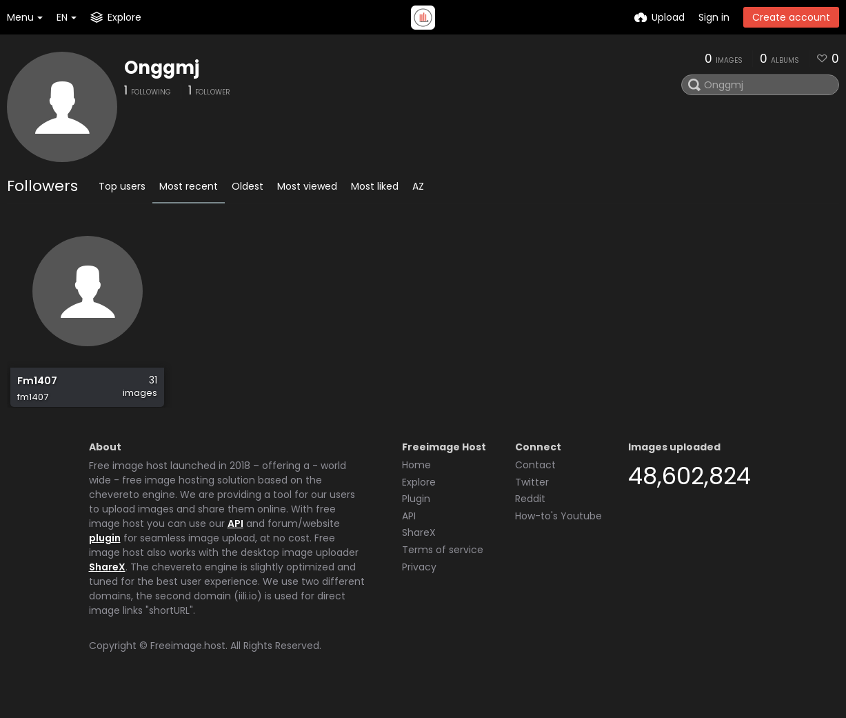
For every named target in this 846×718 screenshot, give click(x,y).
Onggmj (161, 67)
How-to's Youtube (558, 539)
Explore (419, 505)
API (235, 547)
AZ (418, 186)
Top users (122, 186)
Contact (535, 488)
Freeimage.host (187, 669)
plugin (105, 561)
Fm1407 (36, 388)
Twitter (532, 505)
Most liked (375, 186)
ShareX (107, 590)
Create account (791, 17)
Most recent (188, 186)
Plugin (416, 522)
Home (416, 488)
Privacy (419, 590)
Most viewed (307, 186)
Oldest (247, 186)
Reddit (530, 522)
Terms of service (442, 573)
